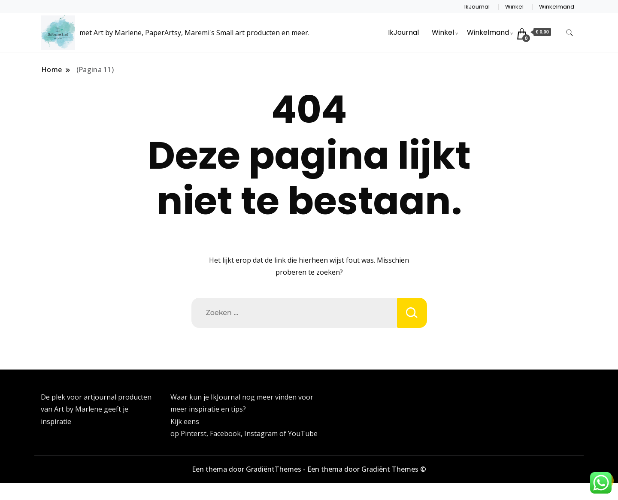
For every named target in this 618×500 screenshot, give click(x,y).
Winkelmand (556, 7)
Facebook (225, 433)
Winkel (514, 7)
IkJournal (477, 7)
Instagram (261, 433)
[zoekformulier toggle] (569, 33)
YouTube (303, 433)
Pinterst (193, 433)
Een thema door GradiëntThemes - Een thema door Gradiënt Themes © (309, 469)
